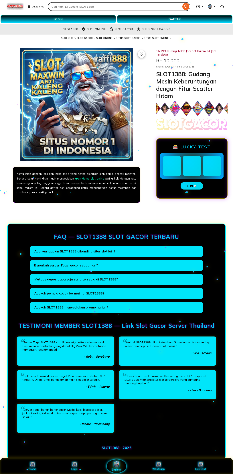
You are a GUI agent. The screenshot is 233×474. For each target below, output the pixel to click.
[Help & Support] (200, 6)
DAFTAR (175, 19)
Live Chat (200, 466)
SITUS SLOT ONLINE (156, 38)
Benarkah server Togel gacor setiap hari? (66, 265)
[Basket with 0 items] (222, 6)
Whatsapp (158, 466)
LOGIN (58, 19)
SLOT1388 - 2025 (116, 448)
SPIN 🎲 (192, 185)
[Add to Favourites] (141, 54)
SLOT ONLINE (104, 38)
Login (74, 466)
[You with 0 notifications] (212, 6)
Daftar (116, 466)
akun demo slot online (89, 178)
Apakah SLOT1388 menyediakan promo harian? (71, 307)
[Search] (185, 6)
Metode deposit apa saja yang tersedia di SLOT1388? (76, 279)
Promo (32, 466)
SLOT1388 (67, 38)
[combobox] (114, 6)
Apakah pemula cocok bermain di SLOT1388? (69, 293)
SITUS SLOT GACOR (128, 38)
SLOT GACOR (85, 38)
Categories (35, 6)
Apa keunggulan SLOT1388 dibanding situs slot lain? (74, 251)
